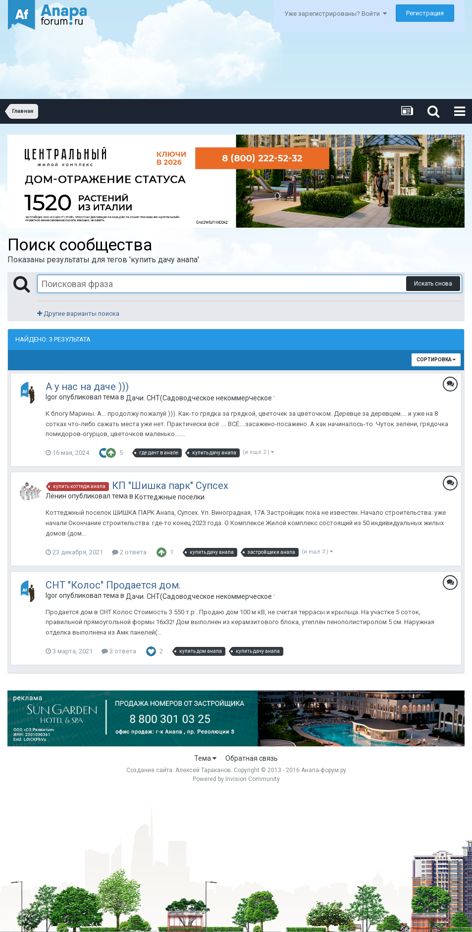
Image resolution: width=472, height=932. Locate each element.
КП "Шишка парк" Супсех (170, 485)
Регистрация (425, 13)
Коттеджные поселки (170, 497)
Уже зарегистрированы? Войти (335, 13)
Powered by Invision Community (236, 779)
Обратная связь (251, 758)
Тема (205, 758)
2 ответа (129, 552)
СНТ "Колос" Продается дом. (113, 585)
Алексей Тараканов (203, 770)
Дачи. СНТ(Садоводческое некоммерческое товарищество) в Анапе (200, 398)
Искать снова (433, 283)
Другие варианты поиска (78, 313)
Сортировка (436, 359)
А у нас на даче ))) (87, 386)
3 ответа (119, 651)
